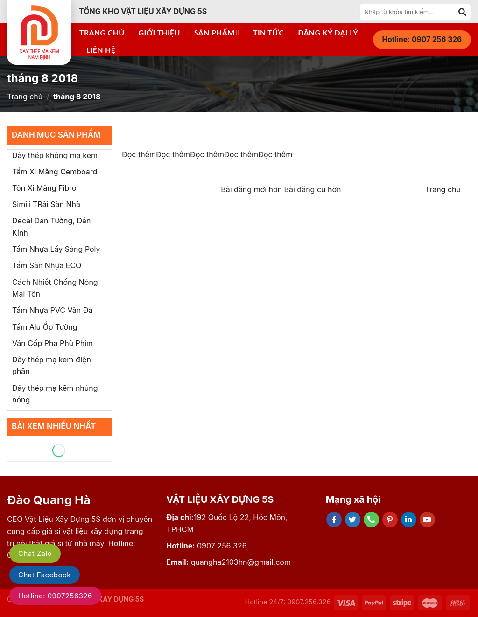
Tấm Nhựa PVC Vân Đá (52, 310)
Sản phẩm (216, 32)
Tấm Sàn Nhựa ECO (46, 265)
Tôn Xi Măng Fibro (44, 188)
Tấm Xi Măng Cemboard (54, 171)
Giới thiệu (159, 32)
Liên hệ (100, 49)
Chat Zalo (35, 553)
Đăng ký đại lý (328, 32)
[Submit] (462, 11)
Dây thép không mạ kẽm (55, 155)
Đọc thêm (139, 154)
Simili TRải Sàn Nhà (46, 204)
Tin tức (268, 32)
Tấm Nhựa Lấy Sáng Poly (56, 249)
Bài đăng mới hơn (252, 189)
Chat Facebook (44, 574)
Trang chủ (102, 32)
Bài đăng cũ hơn (312, 189)
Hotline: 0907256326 (55, 595)
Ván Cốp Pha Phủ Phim (52, 343)
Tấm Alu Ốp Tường (44, 327)
